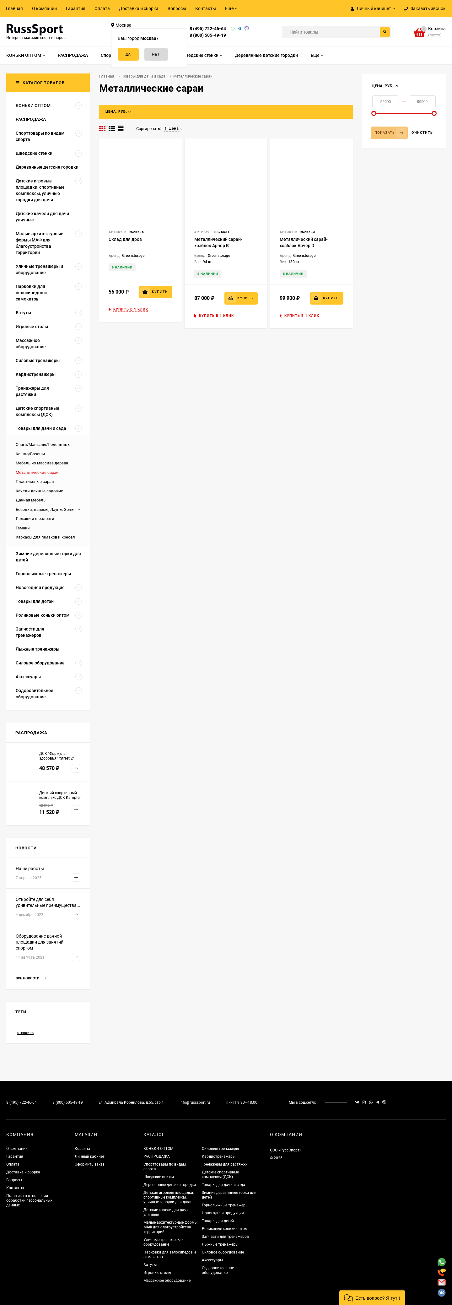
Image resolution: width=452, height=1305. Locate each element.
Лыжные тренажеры (220, 1244)
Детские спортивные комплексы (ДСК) (220, 1174)
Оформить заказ (90, 1164)
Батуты (150, 1265)
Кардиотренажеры (218, 1156)
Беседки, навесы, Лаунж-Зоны (45, 509)
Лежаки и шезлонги (35, 518)
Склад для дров (125, 239)
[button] (372, 1297)
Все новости (31, 978)
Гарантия (75, 8)
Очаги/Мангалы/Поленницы (43, 444)
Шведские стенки (158, 1177)
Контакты (205, 8)
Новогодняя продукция (223, 1213)
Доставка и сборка (139, 8)
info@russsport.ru (195, 1102)
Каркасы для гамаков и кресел (45, 537)
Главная (14, 8)
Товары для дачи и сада (223, 1185)
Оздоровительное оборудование (218, 1270)
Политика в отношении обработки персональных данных (29, 1200)
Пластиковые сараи (35, 481)
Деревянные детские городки (169, 1185)
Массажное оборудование (167, 1280)
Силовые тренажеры (220, 1148)
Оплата (102, 8)
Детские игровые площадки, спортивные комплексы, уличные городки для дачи (168, 1197)
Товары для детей (218, 1221)
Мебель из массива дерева (42, 463)
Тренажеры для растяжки (225, 1164)
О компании (44, 8)
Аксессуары (212, 1260)
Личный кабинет (90, 1156)
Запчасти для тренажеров (225, 1236)
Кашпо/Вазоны (30, 454)
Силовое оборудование (223, 1252)
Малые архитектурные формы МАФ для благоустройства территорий (170, 1227)
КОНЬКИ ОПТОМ (158, 1148)
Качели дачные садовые (39, 491)
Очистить (422, 133)
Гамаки (23, 528)
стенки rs (25, 1033)
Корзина (82, 1148)
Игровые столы (157, 1272)
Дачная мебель (31, 500)
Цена (171, 128)
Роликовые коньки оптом (225, 1228)
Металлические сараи (37, 472)
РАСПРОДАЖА (156, 1156)
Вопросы (177, 8)
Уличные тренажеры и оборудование (163, 1242)
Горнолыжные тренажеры (225, 1205)
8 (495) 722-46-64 (208, 28)
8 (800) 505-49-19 (208, 35)
